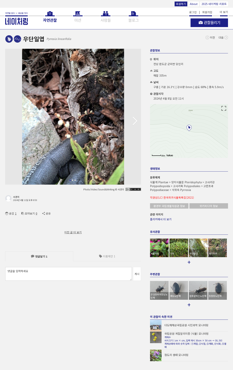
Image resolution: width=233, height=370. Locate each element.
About (194, 4)
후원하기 (181, 4)
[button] (136, 121)
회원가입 (207, 12)
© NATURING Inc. (14, 338)
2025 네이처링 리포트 (214, 4)
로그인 (193, 12)
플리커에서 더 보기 (161, 219)
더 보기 (224, 12)
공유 (46, 213)
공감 (9, 213)
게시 (136, 274)
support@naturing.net (132, 338)
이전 (210, 37)
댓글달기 (39, 256)
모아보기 (28, 213)
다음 (223, 37)
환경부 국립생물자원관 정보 (169, 206)
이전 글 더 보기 (73, 232)
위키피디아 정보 (209, 206)
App (46, 338)
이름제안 (107, 256)
